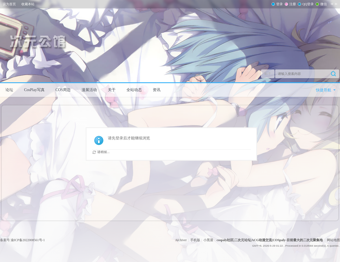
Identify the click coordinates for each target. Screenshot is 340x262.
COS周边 (63, 90)
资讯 (156, 90)
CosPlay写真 (34, 90)
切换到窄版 (334, 3)
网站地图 (333, 240)
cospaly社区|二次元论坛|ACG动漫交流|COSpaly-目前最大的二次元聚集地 (269, 240)
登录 (279, 4)
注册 (292, 4)
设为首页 (9, 4)
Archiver (181, 240)
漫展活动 (89, 90)
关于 (112, 90)
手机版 (195, 240)
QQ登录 (307, 4)
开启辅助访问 (338, 3)
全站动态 (134, 90)
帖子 (267, 74)
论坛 (9, 90)
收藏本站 (27, 4)
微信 (323, 4)
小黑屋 (208, 240)
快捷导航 (323, 90)
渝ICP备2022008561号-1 (28, 240)
